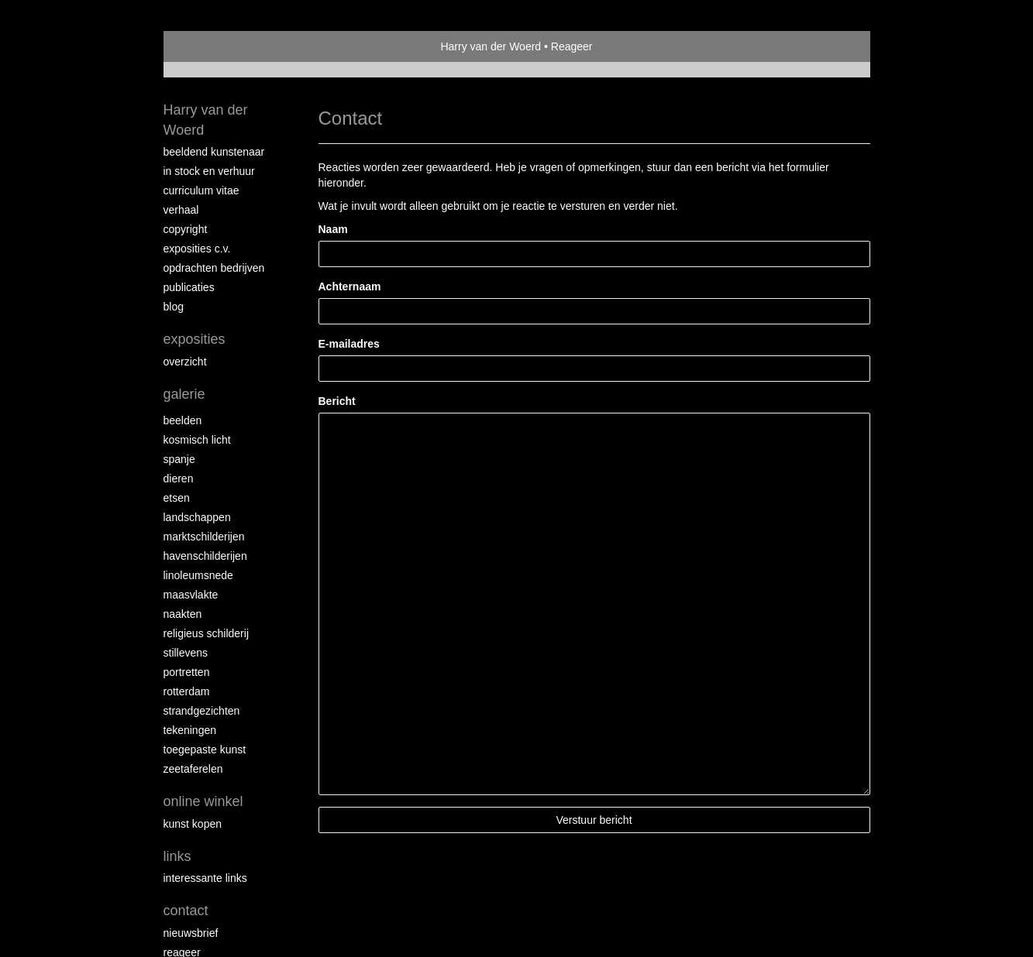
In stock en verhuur (209, 171)
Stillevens (186, 653)
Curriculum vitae (201, 190)
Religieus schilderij (207, 633)
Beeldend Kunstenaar (214, 152)
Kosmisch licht (197, 440)
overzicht (185, 361)
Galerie (184, 394)
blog (174, 306)
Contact (186, 910)
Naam (333, 229)
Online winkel (203, 801)
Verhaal (181, 210)
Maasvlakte (191, 594)
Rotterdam (187, 691)
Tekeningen (190, 730)
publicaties (189, 287)
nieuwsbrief (191, 933)
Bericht (337, 401)
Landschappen (197, 517)
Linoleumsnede (198, 575)
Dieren (179, 478)
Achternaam (350, 286)
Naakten (183, 614)
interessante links (205, 878)
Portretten (187, 672)
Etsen (177, 498)
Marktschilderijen (204, 536)
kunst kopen (193, 824)
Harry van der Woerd (490, 46)
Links (177, 856)
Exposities (195, 339)
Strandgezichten (202, 711)
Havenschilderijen (205, 556)
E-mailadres (349, 344)
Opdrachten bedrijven (214, 268)
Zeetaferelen (193, 769)
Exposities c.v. (197, 248)
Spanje (179, 459)
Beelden (183, 420)
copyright (186, 229)
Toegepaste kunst (205, 749)
